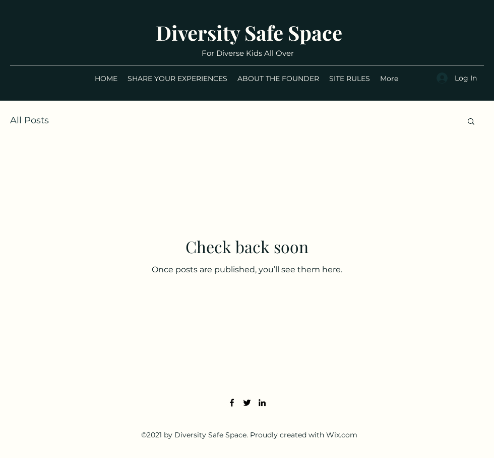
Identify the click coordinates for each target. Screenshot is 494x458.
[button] (471, 122)
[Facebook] (232, 403)
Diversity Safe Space (249, 32)
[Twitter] (247, 403)
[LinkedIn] (262, 403)
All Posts (29, 120)
